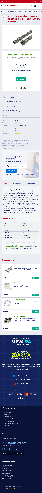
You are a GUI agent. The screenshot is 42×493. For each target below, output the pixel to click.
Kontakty (6, 425)
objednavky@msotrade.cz (21, 125)
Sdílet (7, 115)
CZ (6, 1)
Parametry (18, 183)
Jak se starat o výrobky (13, 111)
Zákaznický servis (9, 421)
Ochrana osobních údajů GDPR (13, 423)
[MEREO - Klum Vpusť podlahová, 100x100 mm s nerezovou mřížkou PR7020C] (7, 286)
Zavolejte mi (11, 171)
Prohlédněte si (29, 246)
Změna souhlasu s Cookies (11, 428)
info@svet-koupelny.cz (14, 449)
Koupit (22, 79)
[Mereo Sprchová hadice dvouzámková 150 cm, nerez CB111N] (7, 303)
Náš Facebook (23, 376)
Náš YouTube (23, 384)
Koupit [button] (36, 278)
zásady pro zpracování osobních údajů (24, 174)
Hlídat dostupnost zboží (13, 102)
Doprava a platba (9, 419)
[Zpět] (4, 17)
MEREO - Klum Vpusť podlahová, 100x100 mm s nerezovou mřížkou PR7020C (26, 285)
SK (8, 1)
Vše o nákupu (7, 416)
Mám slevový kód (9, 412)
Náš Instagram (23, 380)
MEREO (16, 124)
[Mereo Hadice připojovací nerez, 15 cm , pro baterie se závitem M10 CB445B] (7, 269)
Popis (6, 183)
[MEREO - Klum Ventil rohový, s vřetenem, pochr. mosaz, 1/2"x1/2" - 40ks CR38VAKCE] (7, 320)
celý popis (10, 148)
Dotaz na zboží (10, 106)
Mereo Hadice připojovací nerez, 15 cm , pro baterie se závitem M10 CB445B (25, 269)
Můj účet (6, 414)
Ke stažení (32, 183)
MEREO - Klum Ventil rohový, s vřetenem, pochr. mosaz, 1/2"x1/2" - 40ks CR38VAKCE (25, 319)
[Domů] (2, 1)
